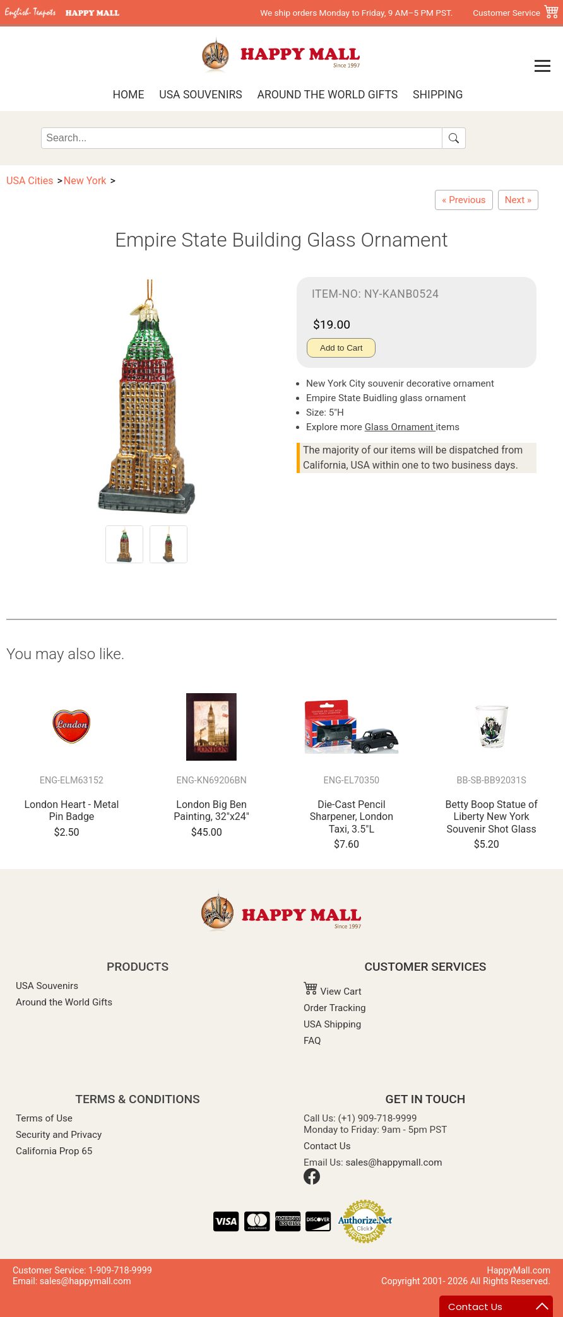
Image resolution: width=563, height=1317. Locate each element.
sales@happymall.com (394, 1162)
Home (128, 94)
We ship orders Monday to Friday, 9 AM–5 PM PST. (356, 13)
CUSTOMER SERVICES (426, 966)
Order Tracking (335, 1008)
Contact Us (327, 1146)
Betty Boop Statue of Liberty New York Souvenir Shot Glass (491, 816)
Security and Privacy (59, 1134)
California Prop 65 (54, 1151)
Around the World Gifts (328, 94)
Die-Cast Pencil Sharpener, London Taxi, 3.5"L (351, 816)
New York (85, 181)
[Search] (241, 138)
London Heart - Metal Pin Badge (71, 810)
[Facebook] (312, 1181)
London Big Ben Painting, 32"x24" (211, 810)
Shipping (438, 94)
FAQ (312, 1040)
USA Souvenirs (200, 94)
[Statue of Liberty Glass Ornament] (463, 200)
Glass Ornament (400, 427)
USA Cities (29, 181)
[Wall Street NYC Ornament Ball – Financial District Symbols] (518, 200)
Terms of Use (44, 1118)
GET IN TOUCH (426, 1099)
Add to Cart (341, 348)
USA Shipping (332, 1024)
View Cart (333, 991)
